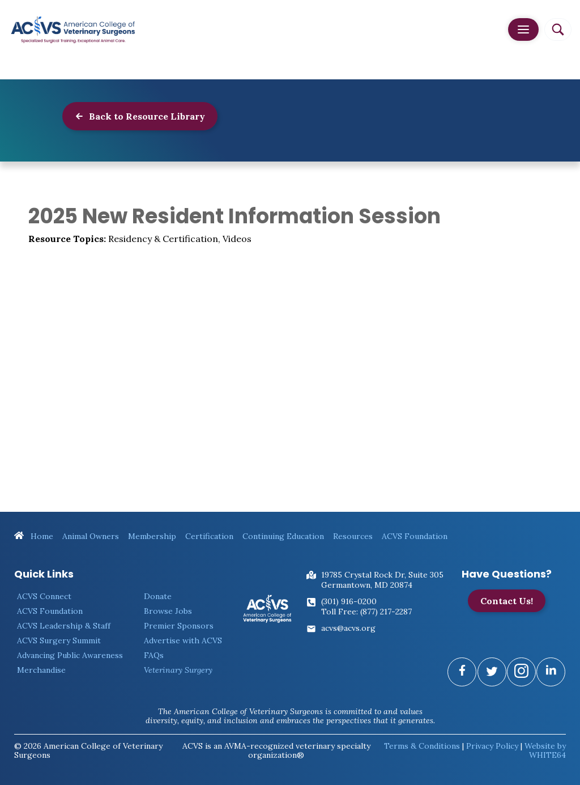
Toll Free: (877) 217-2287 (366, 611)
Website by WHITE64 (545, 750)
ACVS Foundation (414, 536)
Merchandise (41, 670)
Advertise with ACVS (183, 640)
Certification (209, 536)
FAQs (154, 655)
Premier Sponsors (179, 626)
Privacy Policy (492, 746)
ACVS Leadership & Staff (63, 626)
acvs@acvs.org (348, 628)
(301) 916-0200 (349, 601)
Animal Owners (90, 536)
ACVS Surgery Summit (59, 640)
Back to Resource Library (140, 116)
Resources (353, 536)
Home (33, 536)
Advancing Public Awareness (70, 655)
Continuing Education (283, 536)
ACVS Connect (44, 596)
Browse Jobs (168, 611)
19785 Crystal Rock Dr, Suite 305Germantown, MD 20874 (382, 580)
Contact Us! (506, 600)
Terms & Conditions (422, 746)
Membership (152, 536)
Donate (158, 596)
